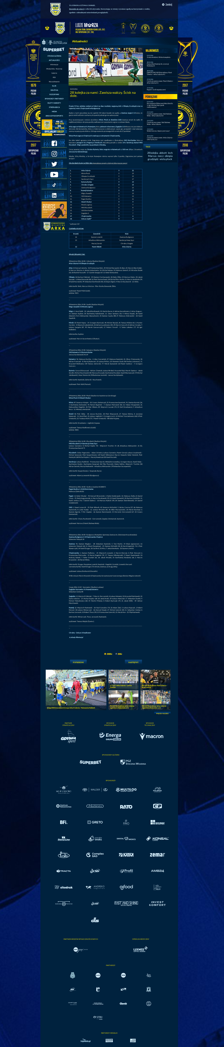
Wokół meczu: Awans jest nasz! (158, 131)
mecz (161, 155)
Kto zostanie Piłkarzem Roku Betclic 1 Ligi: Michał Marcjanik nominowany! (160, 105)
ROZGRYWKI (54, 94)
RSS (54, 77)
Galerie (54, 73)
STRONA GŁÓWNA (54, 56)
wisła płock (166, 159)
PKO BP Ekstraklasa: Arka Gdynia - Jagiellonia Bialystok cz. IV (122, 707)
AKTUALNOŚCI (54, 60)
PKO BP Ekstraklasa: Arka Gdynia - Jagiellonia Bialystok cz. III (154, 707)
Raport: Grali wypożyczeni (156, 89)
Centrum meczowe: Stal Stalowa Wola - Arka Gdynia (158, 123)
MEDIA (54, 111)
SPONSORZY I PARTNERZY (54, 99)
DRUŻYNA (54, 90)
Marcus (152, 155)
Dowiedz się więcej (76, 9)
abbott (163, 152)
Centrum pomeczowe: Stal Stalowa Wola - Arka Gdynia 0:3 (159, 115)
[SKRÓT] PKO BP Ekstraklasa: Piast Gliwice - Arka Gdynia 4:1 (159, 73)
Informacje (54, 64)
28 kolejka (152, 152)
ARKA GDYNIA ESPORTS (54, 116)
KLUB (54, 86)
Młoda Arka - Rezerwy (54, 69)
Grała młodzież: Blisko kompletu (158, 57)
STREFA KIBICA (54, 107)
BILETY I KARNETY (54, 103)
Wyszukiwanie (54, 82)
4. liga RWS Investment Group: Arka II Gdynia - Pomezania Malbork (71, 708)
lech (170, 152)
